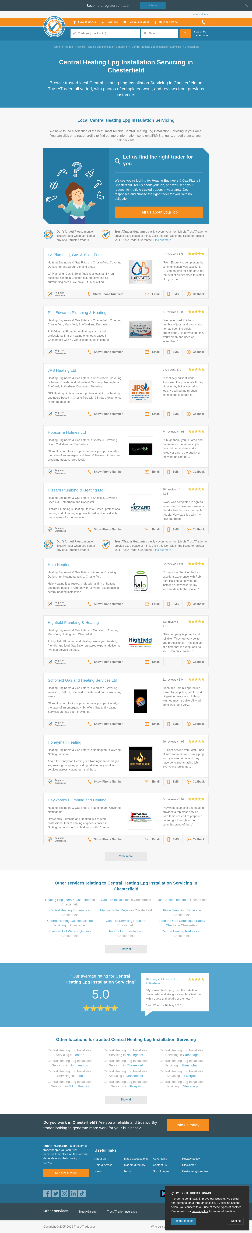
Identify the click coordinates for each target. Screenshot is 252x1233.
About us (100, 1158)
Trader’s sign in (199, 14)
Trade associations (136, 1158)
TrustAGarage (88, 1211)
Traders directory (134, 1165)
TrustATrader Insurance (122, 1211)
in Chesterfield (126, 900)
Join (153, 5)
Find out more (162, 239)
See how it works (66, 1172)
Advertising (160, 1158)
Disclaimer (189, 1165)
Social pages (161, 1171)
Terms (128, 1171)
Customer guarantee (195, 1171)
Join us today (188, 1125)
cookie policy (200, 1211)
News (98, 1171)
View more (126, 856)
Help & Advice (103, 1165)
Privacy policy (191, 1158)
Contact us (160, 1165)
